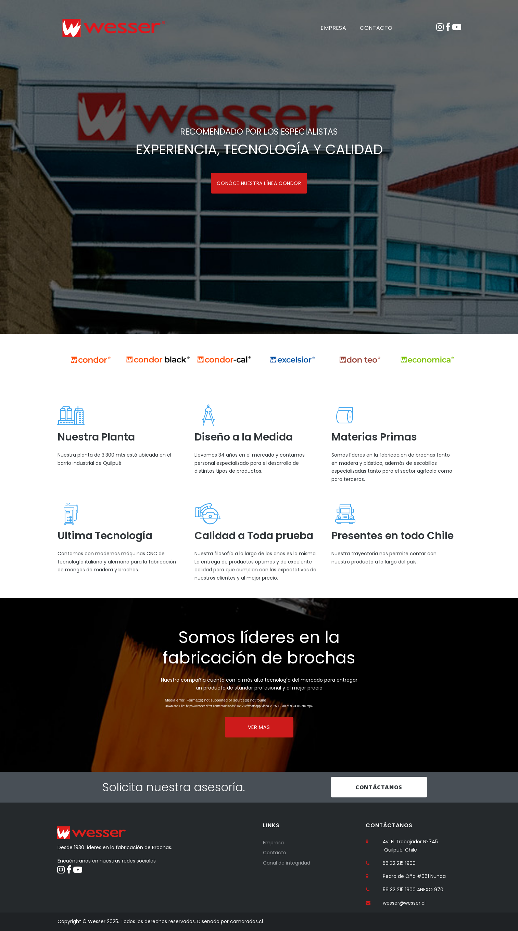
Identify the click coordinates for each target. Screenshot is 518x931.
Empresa (273, 842)
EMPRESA (333, 28)
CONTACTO (376, 28)
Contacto (274, 852)
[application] (259, 704)
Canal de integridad (286, 862)
